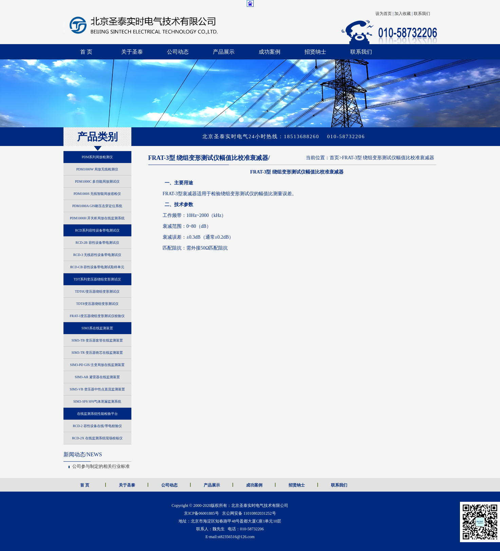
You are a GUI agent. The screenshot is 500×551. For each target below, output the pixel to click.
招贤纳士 (315, 52)
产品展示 (224, 52)
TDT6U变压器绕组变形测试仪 (97, 291)
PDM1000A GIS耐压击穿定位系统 (97, 206)
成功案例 (269, 52)
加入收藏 (402, 13)
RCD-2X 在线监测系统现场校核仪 (97, 438)
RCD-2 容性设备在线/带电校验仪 (97, 426)
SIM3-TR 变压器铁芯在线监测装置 (97, 352)
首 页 (86, 52)
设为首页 (383, 13)
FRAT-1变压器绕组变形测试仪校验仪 (97, 316)
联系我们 (422, 13)
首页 (334, 157)
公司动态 (178, 52)
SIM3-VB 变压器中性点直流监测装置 (97, 389)
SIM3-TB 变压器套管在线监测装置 (97, 340)
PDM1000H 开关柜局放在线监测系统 (97, 218)
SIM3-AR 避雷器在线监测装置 (97, 377)
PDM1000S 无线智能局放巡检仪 (97, 194)
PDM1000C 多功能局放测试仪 (97, 181)
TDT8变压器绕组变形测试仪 (97, 304)
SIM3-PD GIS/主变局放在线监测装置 (97, 365)
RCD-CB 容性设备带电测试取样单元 (97, 267)
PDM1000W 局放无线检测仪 (97, 169)
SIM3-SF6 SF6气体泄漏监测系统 (97, 401)
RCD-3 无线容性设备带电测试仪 (97, 255)
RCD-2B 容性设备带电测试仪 (97, 242)
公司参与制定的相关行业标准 (101, 466)
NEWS (82, 454)
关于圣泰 (132, 52)
